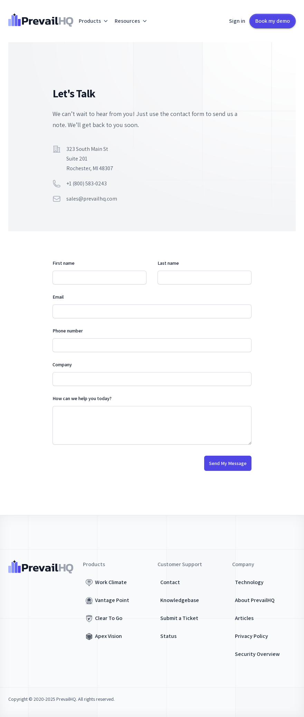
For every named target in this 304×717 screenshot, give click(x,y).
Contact (170, 582)
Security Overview (257, 654)
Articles (244, 618)
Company (62, 364)
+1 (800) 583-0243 (86, 183)
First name (64, 263)
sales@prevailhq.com (91, 198)
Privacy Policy (251, 636)
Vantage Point (112, 600)
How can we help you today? (82, 398)
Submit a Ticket (179, 618)
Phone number (68, 331)
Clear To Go (108, 618)
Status (168, 636)
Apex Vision (108, 636)
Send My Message (228, 463)
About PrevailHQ (255, 600)
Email (58, 297)
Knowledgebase (179, 600)
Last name (168, 263)
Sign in (237, 21)
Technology (249, 582)
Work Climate (111, 582)
